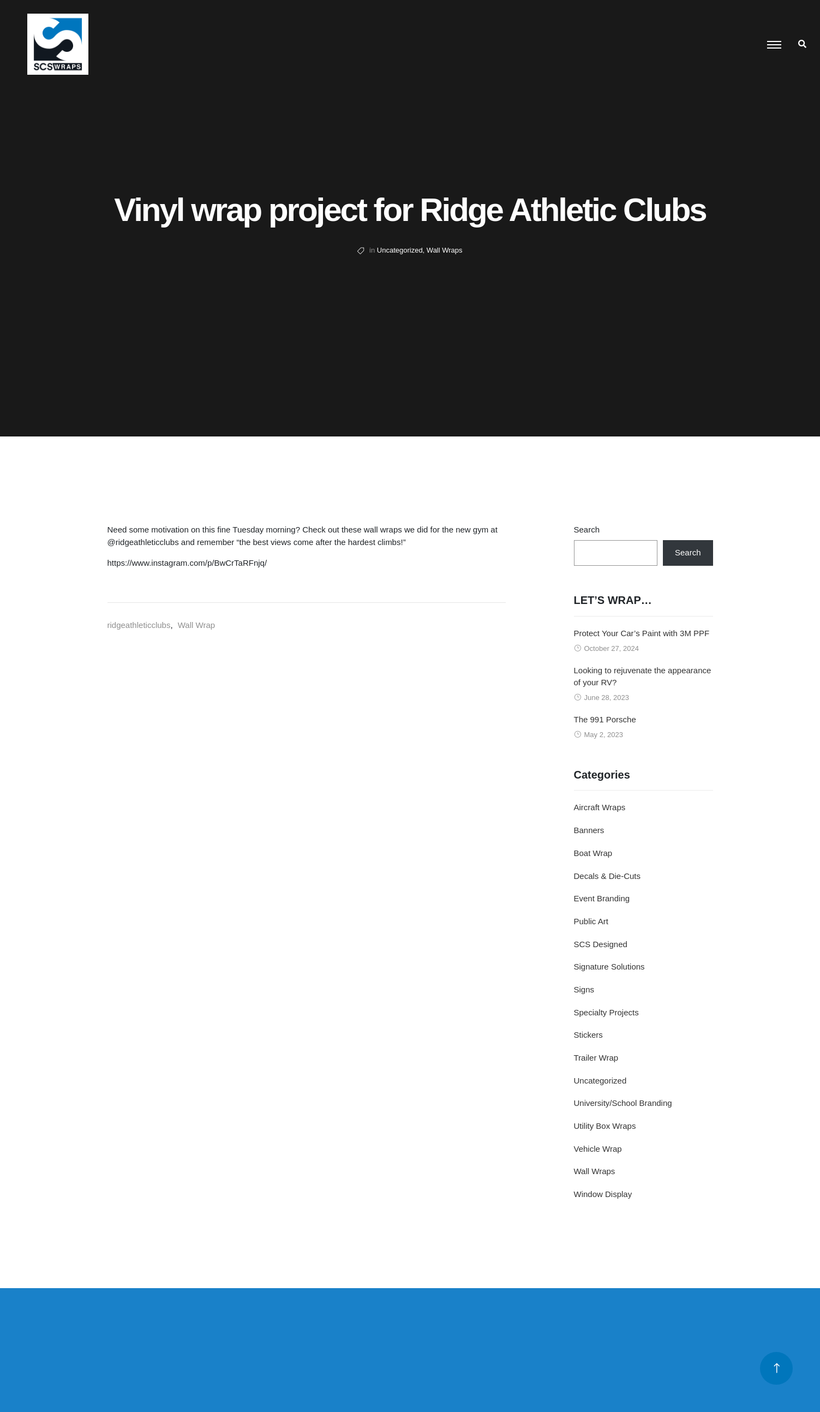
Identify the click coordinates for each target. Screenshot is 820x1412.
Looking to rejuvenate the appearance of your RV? (642, 676)
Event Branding (602, 898)
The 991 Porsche (605, 719)
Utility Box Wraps (605, 1125)
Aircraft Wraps (600, 807)
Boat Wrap (593, 853)
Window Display (603, 1194)
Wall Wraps (445, 250)
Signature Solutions (609, 966)
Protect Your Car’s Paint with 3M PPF (642, 633)
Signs (584, 989)
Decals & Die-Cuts (607, 876)
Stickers (588, 1034)
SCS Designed (600, 944)
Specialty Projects (606, 1012)
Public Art (591, 921)
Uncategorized (400, 250)
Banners (589, 830)
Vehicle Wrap (598, 1148)
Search (587, 529)
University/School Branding (623, 1103)
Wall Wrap (196, 625)
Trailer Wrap (596, 1057)
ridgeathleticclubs (139, 625)
